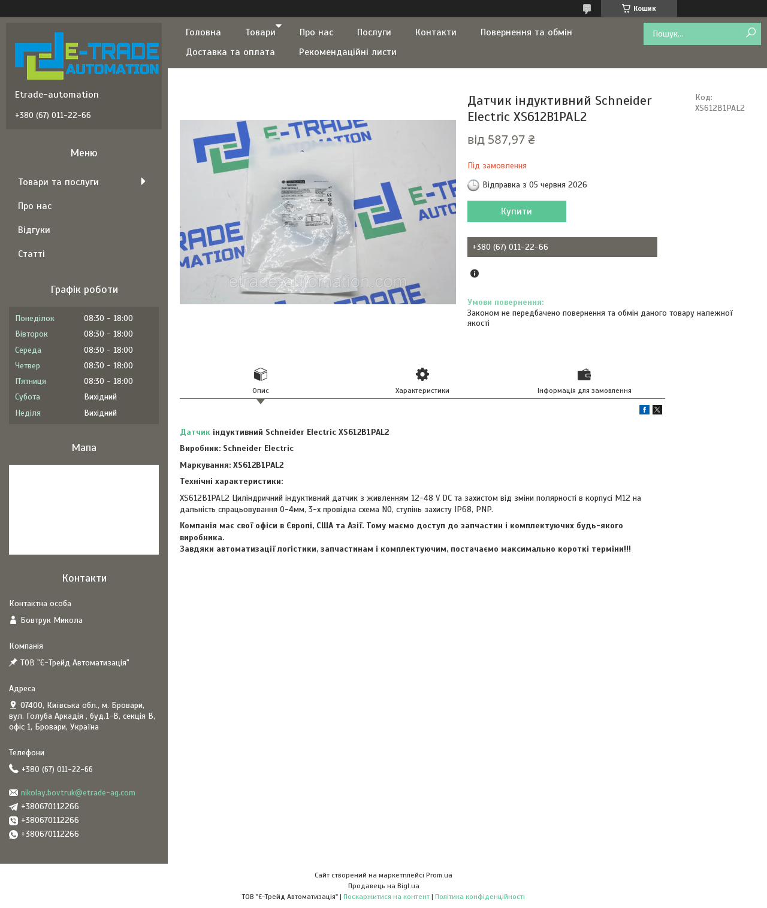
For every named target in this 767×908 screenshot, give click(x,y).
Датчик (195, 432)
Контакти (436, 32)
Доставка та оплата (230, 52)
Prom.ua (439, 875)
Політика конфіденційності (480, 896)
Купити (516, 211)
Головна (203, 32)
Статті (31, 254)
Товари (260, 32)
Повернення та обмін (526, 32)
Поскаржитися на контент (386, 896)
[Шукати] (750, 33)
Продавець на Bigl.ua (383, 886)
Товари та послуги (58, 182)
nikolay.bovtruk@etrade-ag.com (78, 793)
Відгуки (34, 230)
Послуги (374, 32)
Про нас (316, 32)
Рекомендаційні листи (348, 52)
